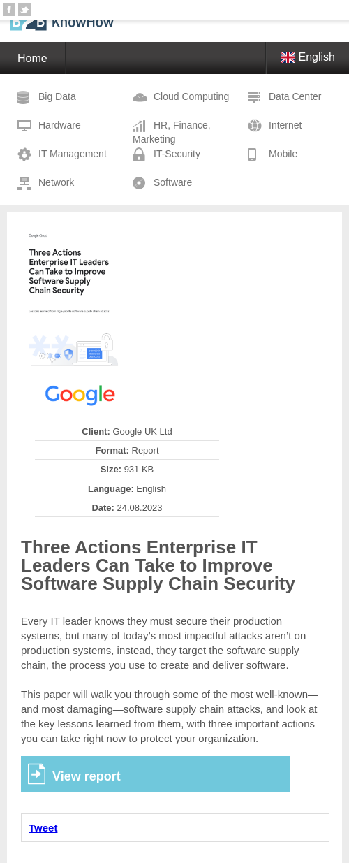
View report (86, 776)
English (308, 57)
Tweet (43, 828)
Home (32, 58)
